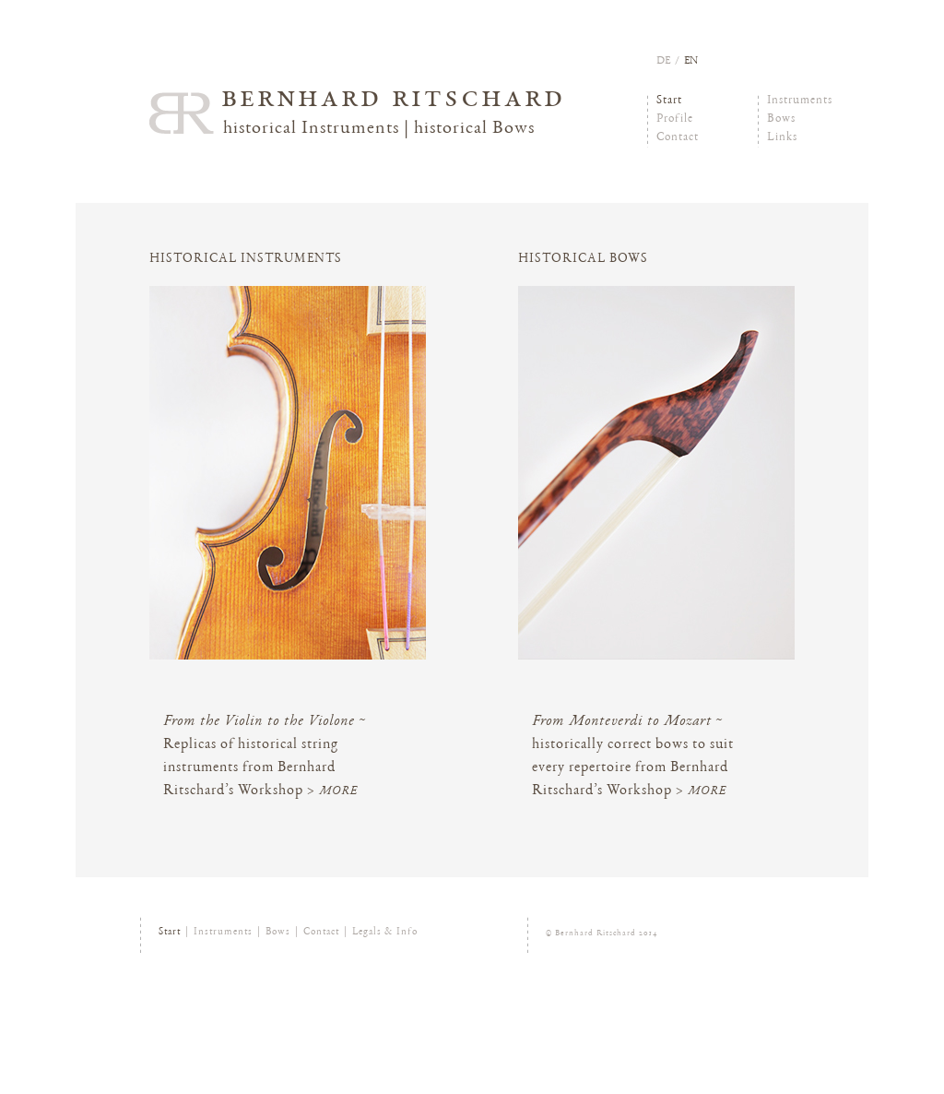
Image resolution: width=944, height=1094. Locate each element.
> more (332, 792)
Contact (677, 138)
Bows (781, 119)
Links (782, 138)
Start (669, 101)
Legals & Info (385, 932)
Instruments (799, 101)
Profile (674, 119)
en (691, 60)
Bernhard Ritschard (393, 99)
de (663, 60)
